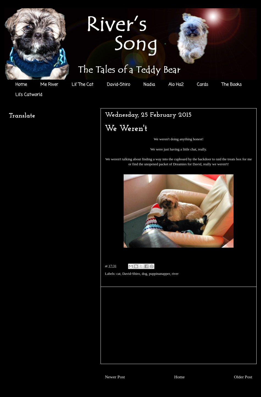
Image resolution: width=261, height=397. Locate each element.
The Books (232, 85)
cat (118, 274)
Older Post (243, 376)
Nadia (149, 85)
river (175, 274)
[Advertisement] (178, 325)
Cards (202, 85)
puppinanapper (159, 274)
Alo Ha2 (176, 85)
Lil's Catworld (28, 95)
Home (21, 85)
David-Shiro (118, 85)
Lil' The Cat (82, 85)
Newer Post (115, 376)
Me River (49, 85)
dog (144, 274)
